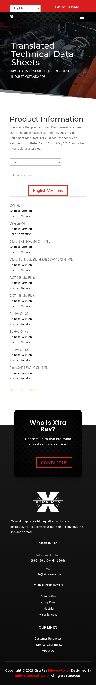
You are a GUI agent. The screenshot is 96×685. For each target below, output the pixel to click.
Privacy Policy (59, 670)
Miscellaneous (48, 614)
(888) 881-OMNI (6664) (48, 560)
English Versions (48, 190)
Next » (34, 390)
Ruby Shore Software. (32, 676)
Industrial (48, 608)
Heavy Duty (48, 602)
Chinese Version (21, 210)
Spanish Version (20, 216)
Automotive (48, 596)
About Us (48, 650)
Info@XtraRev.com (48, 574)
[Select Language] (25, 8)
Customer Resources (48, 638)
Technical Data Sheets (48, 644)
